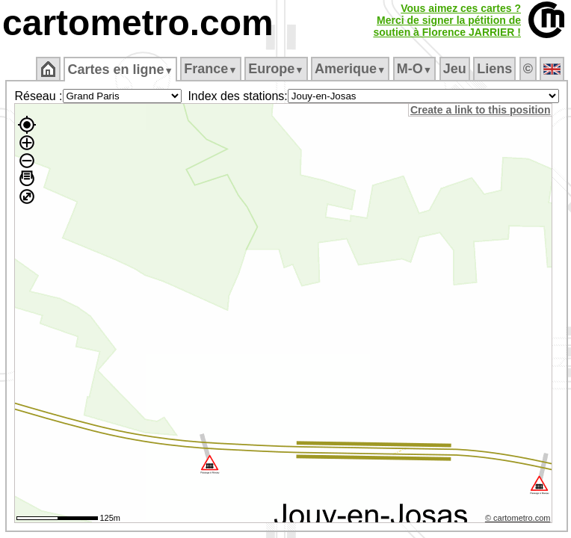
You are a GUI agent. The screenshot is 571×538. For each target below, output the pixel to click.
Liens (494, 68)
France (210, 68)
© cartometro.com (518, 517)
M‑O (414, 68)
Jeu (454, 68)
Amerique (350, 68)
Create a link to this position (480, 110)
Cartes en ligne (120, 69)
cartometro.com (138, 23)
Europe (275, 68)
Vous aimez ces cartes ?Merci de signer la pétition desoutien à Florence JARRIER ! (447, 20)
